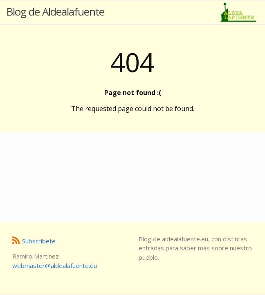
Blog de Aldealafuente (55, 11)
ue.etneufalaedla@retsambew (54, 265)
